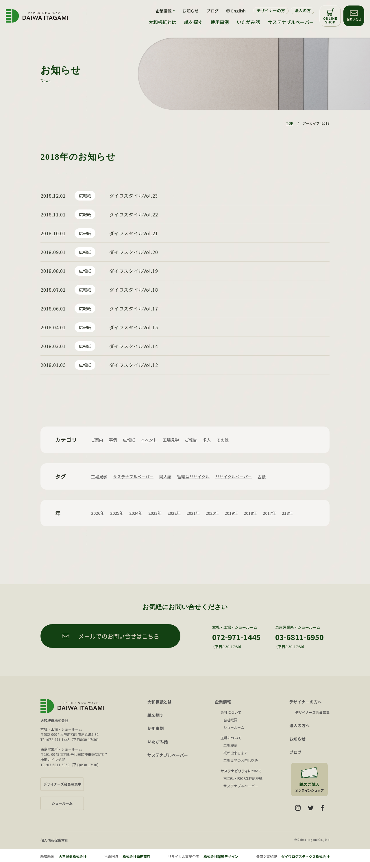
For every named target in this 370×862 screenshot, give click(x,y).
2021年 (193, 513)
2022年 (174, 513)
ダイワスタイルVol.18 (133, 289)
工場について (231, 737)
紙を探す (193, 22)
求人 (207, 440)
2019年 (231, 513)
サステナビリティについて (241, 770)
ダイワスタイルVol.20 (133, 252)
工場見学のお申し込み (240, 760)
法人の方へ (299, 725)
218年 (287, 513)
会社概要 (230, 719)
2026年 (97, 513)
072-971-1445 (236, 637)
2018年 (250, 513)
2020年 (212, 513)
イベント (149, 440)
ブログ (212, 11)
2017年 (269, 513)
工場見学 (171, 440)
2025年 (116, 513)
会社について (231, 712)
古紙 (262, 476)
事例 (113, 440)
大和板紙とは (162, 22)
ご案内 (97, 440)
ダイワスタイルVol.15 (133, 327)
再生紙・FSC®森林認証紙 (242, 778)
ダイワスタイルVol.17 (133, 308)
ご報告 (191, 440)
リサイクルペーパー (233, 476)
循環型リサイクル (193, 476)
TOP (289, 123)
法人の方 (303, 10)
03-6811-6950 (299, 637)
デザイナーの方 (271, 10)
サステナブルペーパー (291, 22)
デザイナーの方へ (305, 702)
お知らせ (190, 11)
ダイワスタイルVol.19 (133, 270)
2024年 (136, 513)
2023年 (155, 513)
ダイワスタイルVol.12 (133, 364)
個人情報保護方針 (54, 840)
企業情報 (223, 702)
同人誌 (165, 476)
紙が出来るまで (235, 752)
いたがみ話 (248, 22)
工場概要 (230, 745)
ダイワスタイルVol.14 (133, 346)
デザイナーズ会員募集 (312, 712)
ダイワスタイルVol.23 (133, 195)
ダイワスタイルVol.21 (133, 233)
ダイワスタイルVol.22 (133, 214)
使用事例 (219, 22)
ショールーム (233, 727)
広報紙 (85, 196)
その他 (223, 440)
